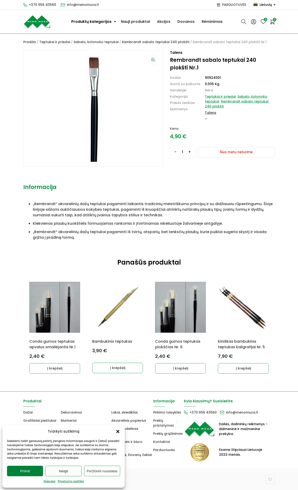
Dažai (28, 412)
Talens (210, 112)
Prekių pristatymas (163, 423)
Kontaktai (161, 441)
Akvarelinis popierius (128, 420)
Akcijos (163, 21)
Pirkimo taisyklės (167, 412)
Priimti (25, 471)
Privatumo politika (71, 481)
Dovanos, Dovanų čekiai (131, 454)
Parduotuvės (164, 450)
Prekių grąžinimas (168, 433)
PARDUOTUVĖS (234, 4)
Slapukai (49, 481)
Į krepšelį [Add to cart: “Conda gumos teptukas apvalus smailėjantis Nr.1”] (54, 368)
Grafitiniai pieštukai (39, 420)
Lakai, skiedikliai (124, 412)
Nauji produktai (135, 21)
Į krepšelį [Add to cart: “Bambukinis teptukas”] (117, 368)
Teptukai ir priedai (54, 42)
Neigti (63, 471)
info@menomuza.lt (83, 4)
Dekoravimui (71, 412)
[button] (117, 431)
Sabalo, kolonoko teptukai (96, 42)
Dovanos (186, 21)
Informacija (40, 187)
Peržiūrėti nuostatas (102, 471)
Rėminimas (212, 21)
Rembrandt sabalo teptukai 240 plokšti (155, 42)
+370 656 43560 (42, 4)
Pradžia (29, 42)
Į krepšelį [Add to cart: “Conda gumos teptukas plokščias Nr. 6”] (180, 368)
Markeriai (68, 420)
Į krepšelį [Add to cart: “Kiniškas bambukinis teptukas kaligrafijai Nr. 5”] (243, 368)
